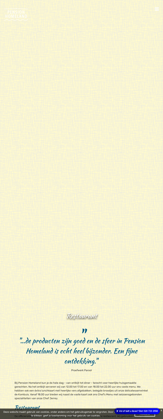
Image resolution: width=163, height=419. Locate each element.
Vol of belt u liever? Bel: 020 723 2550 (138, 411)
